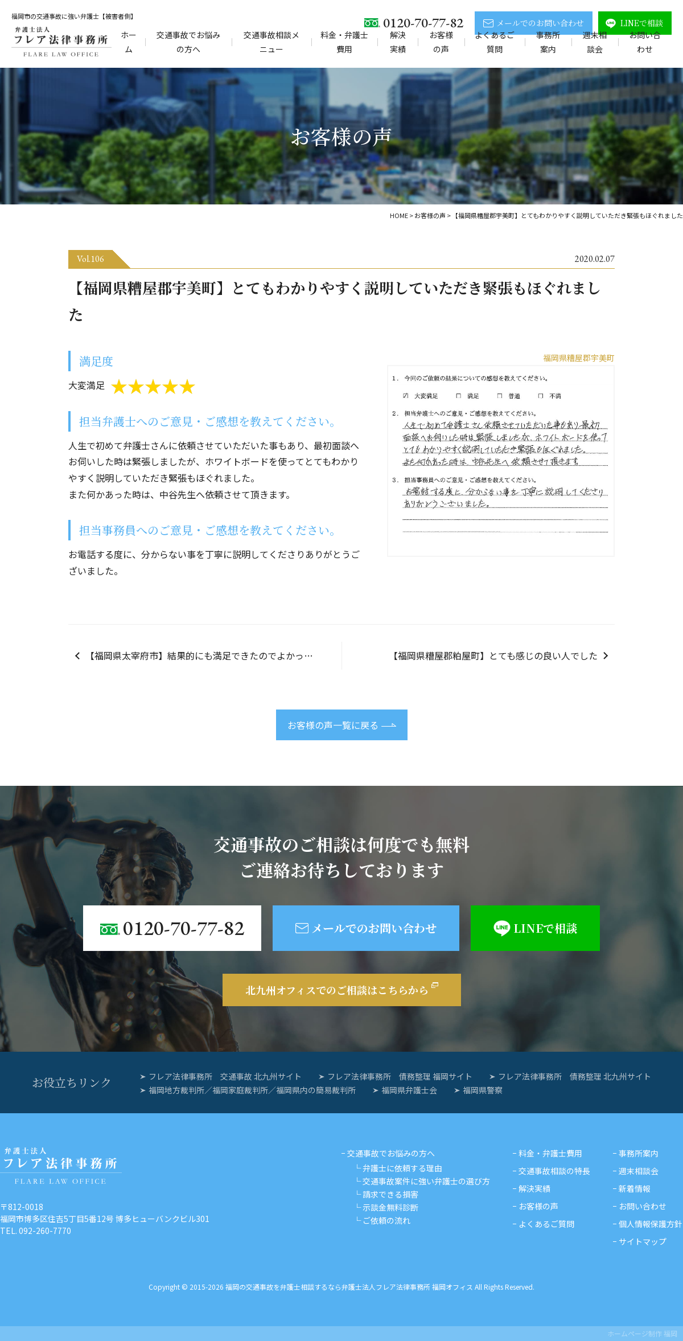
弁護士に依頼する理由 (402, 1168)
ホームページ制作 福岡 (642, 1333)
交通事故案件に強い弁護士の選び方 (426, 1181)
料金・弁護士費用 (344, 42)
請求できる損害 (390, 1194)
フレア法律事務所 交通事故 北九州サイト (225, 1076)
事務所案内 (548, 42)
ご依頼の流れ (386, 1220)
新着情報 (635, 1188)
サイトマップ (642, 1241)
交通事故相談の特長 (554, 1170)
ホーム (129, 42)
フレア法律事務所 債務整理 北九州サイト (574, 1076)
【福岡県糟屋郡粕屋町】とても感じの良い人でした (493, 655)
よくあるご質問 (495, 42)
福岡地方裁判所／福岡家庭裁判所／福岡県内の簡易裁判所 (252, 1090)
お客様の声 (441, 42)
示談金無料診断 (390, 1207)
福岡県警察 (483, 1090)
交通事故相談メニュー (271, 42)
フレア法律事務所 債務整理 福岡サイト (399, 1076)
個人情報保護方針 (650, 1223)
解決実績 (398, 42)
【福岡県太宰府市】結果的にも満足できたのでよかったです (208, 655)
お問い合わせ (645, 42)
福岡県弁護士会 (409, 1090)
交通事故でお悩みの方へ (188, 42)
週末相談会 (595, 42)
